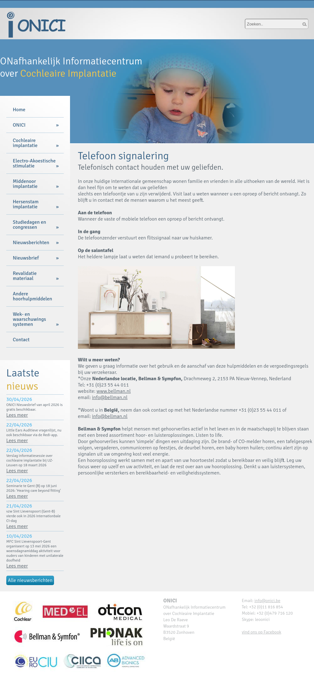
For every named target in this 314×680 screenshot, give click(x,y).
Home (19, 110)
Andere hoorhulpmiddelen (32, 296)
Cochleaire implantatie (25, 143)
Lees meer (17, 415)
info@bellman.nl (109, 397)
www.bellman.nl (113, 391)
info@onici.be (267, 600)
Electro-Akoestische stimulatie (34, 163)
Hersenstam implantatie (26, 204)
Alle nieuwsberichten (30, 580)
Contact (21, 340)
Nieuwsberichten (31, 242)
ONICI (19, 125)
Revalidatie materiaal (25, 276)
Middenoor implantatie (25, 183)
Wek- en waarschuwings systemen (29, 319)
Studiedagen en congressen (29, 224)
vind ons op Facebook (261, 632)
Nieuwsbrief (26, 258)
